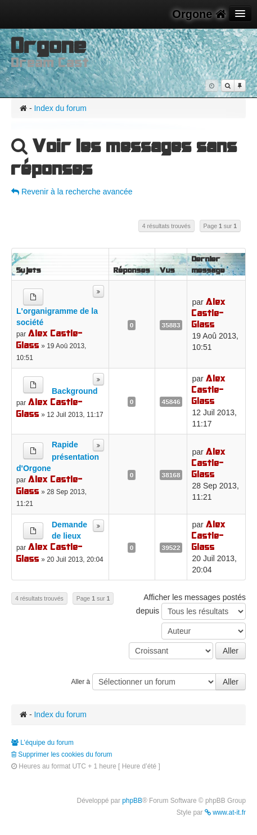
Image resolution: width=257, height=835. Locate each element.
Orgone (199, 14)
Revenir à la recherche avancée (72, 191)
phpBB (132, 801)
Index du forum (60, 108)
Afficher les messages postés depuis (191, 606)
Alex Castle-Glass (49, 339)
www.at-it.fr (225, 812)
